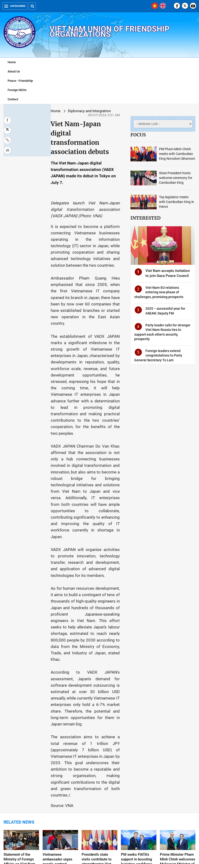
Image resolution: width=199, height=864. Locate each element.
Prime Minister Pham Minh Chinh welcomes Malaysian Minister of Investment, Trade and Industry (177, 719)
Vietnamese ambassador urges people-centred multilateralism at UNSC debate (57, 719)
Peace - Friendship (20, 80)
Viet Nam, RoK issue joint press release (137, 788)
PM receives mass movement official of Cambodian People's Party (20, 793)
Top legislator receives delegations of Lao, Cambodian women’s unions (98, 793)
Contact (13, 99)
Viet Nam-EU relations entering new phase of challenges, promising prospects (151, 298)
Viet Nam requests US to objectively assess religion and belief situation (60, 793)
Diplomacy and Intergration (52, 111)
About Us (14, 71)
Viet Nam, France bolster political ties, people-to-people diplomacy (176, 793)
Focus (122, 135)
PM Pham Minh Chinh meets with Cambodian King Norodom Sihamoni (167, 153)
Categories (14, 6)
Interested (129, 214)
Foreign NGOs (17, 90)
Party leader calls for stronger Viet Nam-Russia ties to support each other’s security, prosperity (154, 336)
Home (12, 62)
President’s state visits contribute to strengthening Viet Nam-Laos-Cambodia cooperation (99, 719)
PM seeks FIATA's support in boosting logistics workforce (136, 714)
